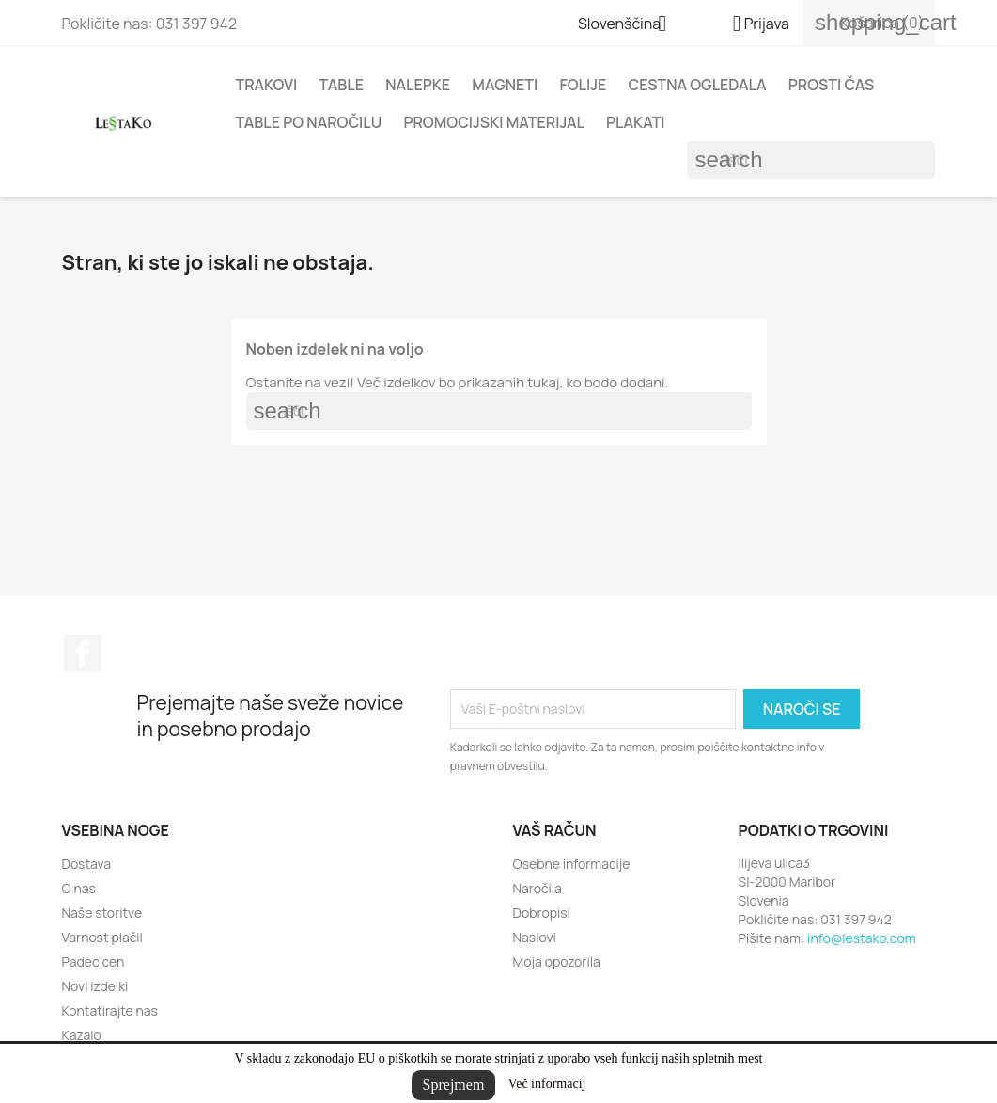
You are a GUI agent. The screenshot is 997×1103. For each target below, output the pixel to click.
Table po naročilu (309, 122)
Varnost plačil (102, 937)
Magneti (504, 84)
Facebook (82, 653)
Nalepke (417, 84)
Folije (582, 84)
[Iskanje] (811, 160)
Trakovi (267, 84)
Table (341, 84)
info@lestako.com (861, 938)
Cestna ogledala (697, 84)
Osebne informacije (572, 864)
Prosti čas (831, 84)
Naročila (537, 888)
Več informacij (547, 1084)
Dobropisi (541, 913)
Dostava (87, 864)
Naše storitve (102, 913)
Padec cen (93, 961)
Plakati (635, 122)
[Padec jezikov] (629, 25)
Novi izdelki (95, 986)
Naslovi (534, 937)
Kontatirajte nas (110, 1010)
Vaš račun (555, 830)
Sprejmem (454, 1085)
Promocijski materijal (493, 122)
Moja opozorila (556, 961)
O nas (79, 888)
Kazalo (81, 1035)
